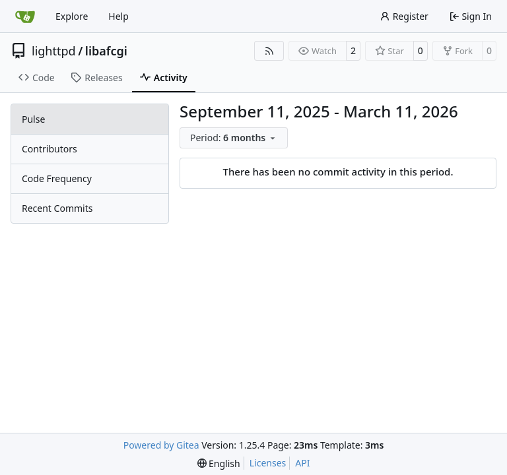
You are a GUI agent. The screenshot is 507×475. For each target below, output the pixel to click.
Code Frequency (57, 178)
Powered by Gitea (161, 445)
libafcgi (106, 50)
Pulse (33, 119)
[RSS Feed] (269, 51)
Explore (71, 16)
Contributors (49, 148)
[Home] (25, 16)
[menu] (234, 137)
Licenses (268, 463)
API (302, 463)
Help (118, 16)
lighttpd (54, 50)
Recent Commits (57, 208)
